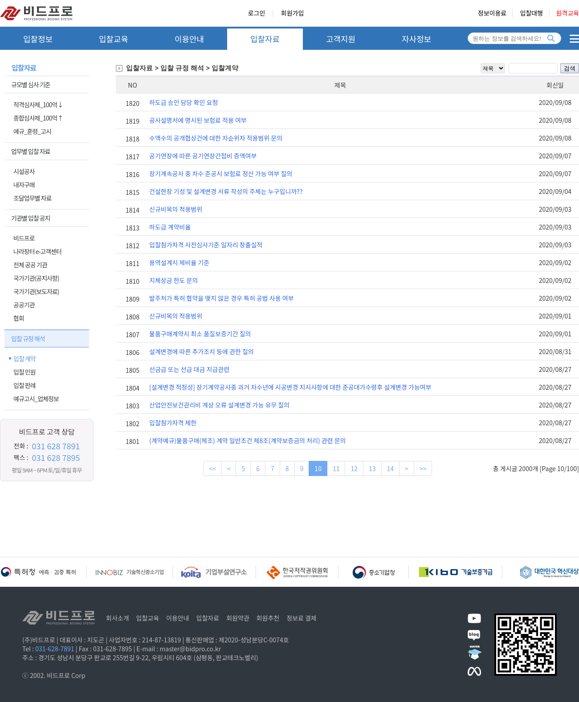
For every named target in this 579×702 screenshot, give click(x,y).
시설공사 (24, 171)
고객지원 (340, 38)
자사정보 (416, 38)
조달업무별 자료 (32, 198)
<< (212, 468)
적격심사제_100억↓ (38, 104)
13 (372, 468)
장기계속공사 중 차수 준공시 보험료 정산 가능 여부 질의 (220, 173)
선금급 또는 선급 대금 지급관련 (189, 369)
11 (336, 468)
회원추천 (268, 617)
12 (354, 468)
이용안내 (189, 38)
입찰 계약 (24, 358)
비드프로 (24, 238)
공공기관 (24, 304)
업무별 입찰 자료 (30, 151)
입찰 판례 (24, 385)
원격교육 (567, 13)
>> (423, 468)
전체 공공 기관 (30, 264)
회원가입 (292, 13)
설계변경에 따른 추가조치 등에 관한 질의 (201, 351)
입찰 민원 (24, 371)
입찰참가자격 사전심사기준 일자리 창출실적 (205, 244)
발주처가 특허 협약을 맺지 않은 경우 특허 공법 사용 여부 (221, 298)
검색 (569, 68)
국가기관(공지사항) (36, 278)
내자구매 (24, 184)
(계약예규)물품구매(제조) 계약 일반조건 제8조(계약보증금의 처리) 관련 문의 (247, 440)
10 (318, 468)
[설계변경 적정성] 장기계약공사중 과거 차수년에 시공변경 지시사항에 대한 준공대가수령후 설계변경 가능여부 (290, 387)
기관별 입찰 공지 (30, 218)
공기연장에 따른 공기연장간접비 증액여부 (203, 155)
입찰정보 (38, 38)
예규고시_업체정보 (36, 398)
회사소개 (117, 617)
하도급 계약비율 (170, 226)
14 (390, 468)
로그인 (256, 13)
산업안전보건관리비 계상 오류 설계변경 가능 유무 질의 (219, 404)
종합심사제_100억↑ (38, 117)
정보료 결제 (301, 617)
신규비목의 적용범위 (175, 209)
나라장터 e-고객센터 (37, 251)
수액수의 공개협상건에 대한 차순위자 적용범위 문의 (215, 137)
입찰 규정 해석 (28, 338)
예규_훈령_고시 (32, 131)
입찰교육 (113, 38)
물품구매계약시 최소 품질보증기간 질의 (200, 333)
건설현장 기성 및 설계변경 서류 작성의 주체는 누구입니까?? (225, 191)
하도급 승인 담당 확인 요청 (183, 102)
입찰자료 (265, 38)
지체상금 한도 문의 (173, 280)
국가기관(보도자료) (36, 291)
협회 (18, 318)
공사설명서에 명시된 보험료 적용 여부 (198, 120)
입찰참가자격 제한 (172, 422)
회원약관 (237, 617)
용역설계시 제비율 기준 (179, 262)
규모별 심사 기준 (30, 84)
